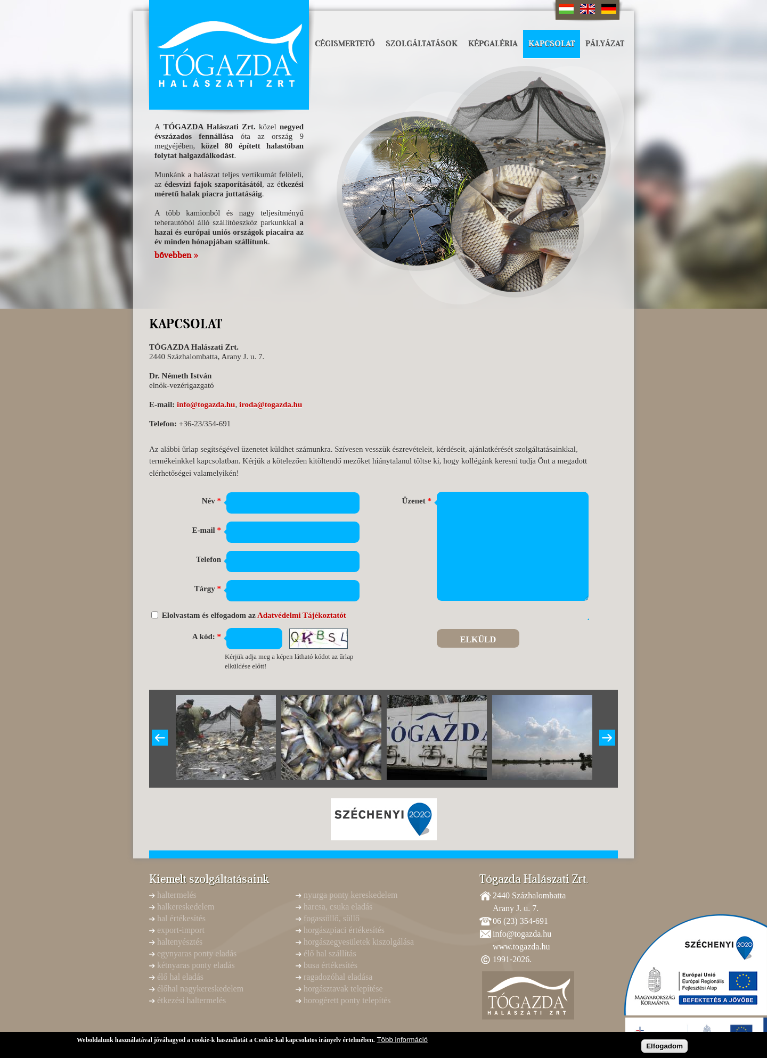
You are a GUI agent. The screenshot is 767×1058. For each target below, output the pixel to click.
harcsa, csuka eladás (338, 906)
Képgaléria (493, 43)
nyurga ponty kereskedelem (351, 894)
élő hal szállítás (330, 953)
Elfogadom (664, 1048)
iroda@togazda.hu (270, 404)
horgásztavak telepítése (343, 988)
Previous (160, 738)
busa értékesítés (330, 965)
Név (211, 501)
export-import (181, 930)
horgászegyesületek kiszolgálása (359, 941)
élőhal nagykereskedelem (200, 988)
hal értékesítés (181, 918)
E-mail (206, 530)
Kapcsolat (551, 43)
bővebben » (176, 255)
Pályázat (604, 43)
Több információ (402, 1042)
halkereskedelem (186, 906)
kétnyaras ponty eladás (196, 965)
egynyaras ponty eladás (196, 953)
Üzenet (416, 501)
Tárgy (207, 588)
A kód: (206, 636)
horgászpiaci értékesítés (344, 930)
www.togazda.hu (521, 946)
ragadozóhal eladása (338, 976)
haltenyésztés (179, 941)
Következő (607, 738)
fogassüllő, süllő (332, 918)
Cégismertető (345, 43)
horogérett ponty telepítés (347, 1000)
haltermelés (177, 894)
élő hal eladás (180, 976)
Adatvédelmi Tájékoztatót (301, 615)
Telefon (208, 559)
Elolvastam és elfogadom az (254, 615)
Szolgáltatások (422, 43)
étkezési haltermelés (191, 1000)
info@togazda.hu (206, 404)
